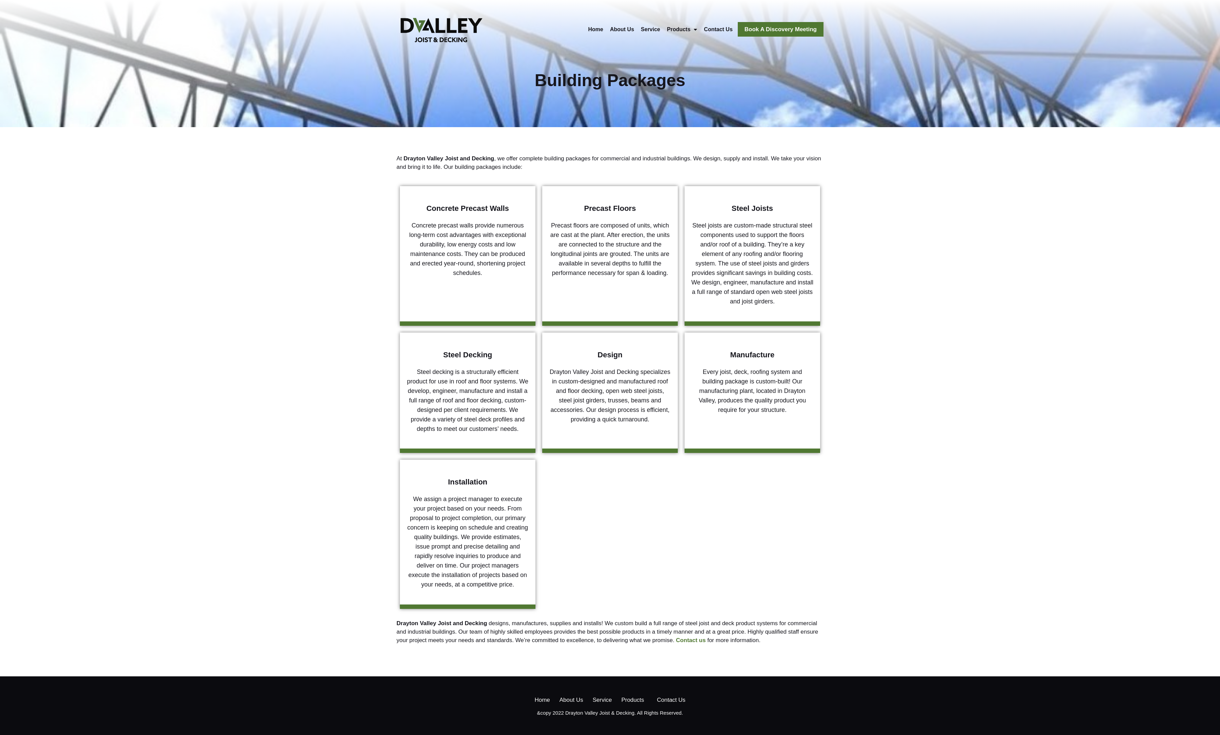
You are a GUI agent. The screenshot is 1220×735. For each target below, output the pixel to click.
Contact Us (718, 29)
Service (650, 29)
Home (595, 29)
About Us (622, 29)
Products (682, 29)
